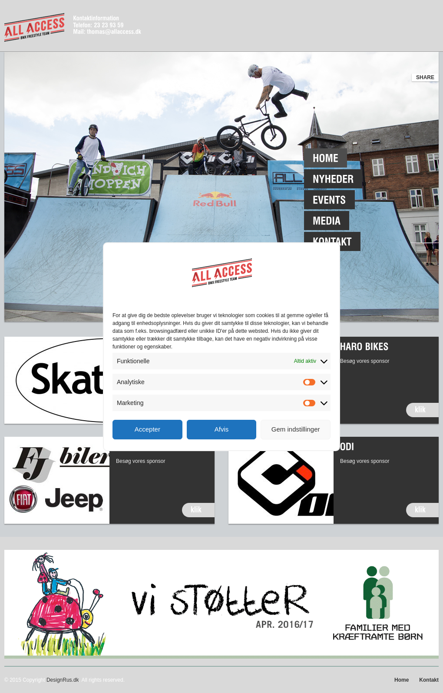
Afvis (222, 429)
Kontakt (429, 680)
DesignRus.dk (62, 680)
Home (401, 680)
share (425, 77)
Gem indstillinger (295, 429)
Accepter (147, 429)
